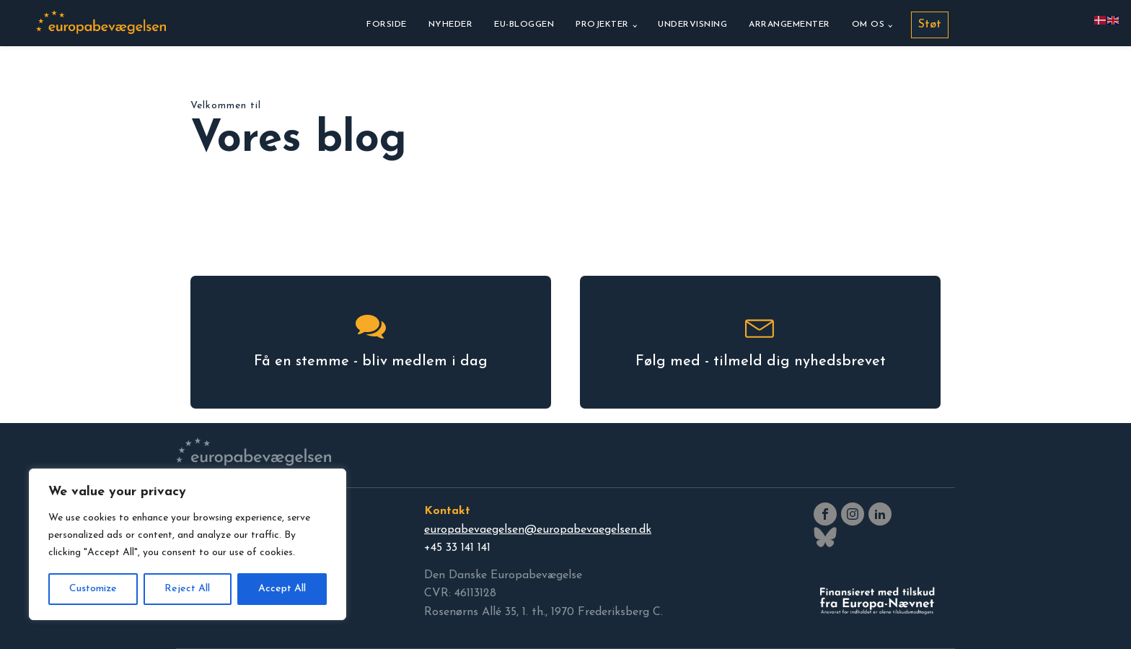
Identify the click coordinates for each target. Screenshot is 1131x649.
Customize (93, 588)
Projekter (602, 24)
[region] (187, 544)
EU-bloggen (524, 24)
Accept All (282, 588)
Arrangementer (789, 24)
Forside (386, 24)
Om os (868, 24)
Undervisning (692, 24)
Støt (929, 24)
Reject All (187, 588)
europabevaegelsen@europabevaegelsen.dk (537, 530)
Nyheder (450, 24)
